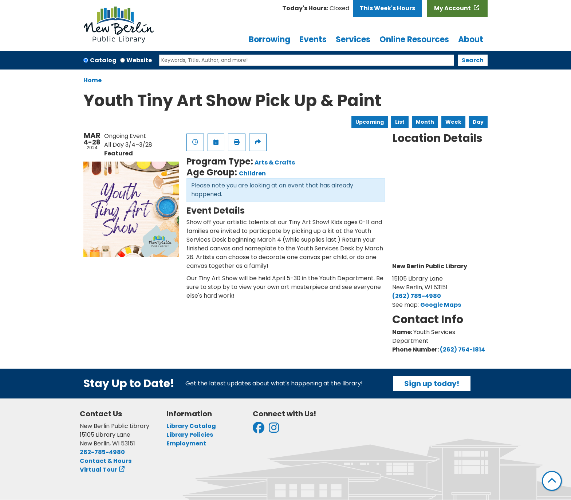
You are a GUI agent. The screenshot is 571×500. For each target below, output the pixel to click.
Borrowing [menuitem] (269, 39)
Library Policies (189, 434)
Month (425, 122)
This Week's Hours (387, 8)
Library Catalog (191, 426)
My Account (453, 8)
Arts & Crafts (275, 162)
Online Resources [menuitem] (414, 39)
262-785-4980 (102, 452)
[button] (315, 8)
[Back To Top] (552, 481)
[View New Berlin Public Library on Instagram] (274, 430)
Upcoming (369, 122)
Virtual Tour (98, 469)
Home (92, 80)
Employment (186, 443)
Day (478, 122)
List (400, 122)
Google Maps (440, 305)
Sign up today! (431, 383)
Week (453, 122)
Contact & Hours (105, 461)
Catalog (103, 60)
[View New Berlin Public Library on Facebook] (258, 430)
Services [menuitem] (353, 39)
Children (252, 173)
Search (473, 60)
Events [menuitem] (313, 39)
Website (139, 60)
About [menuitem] (470, 39)
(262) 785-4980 (416, 296)
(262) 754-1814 (462, 349)
